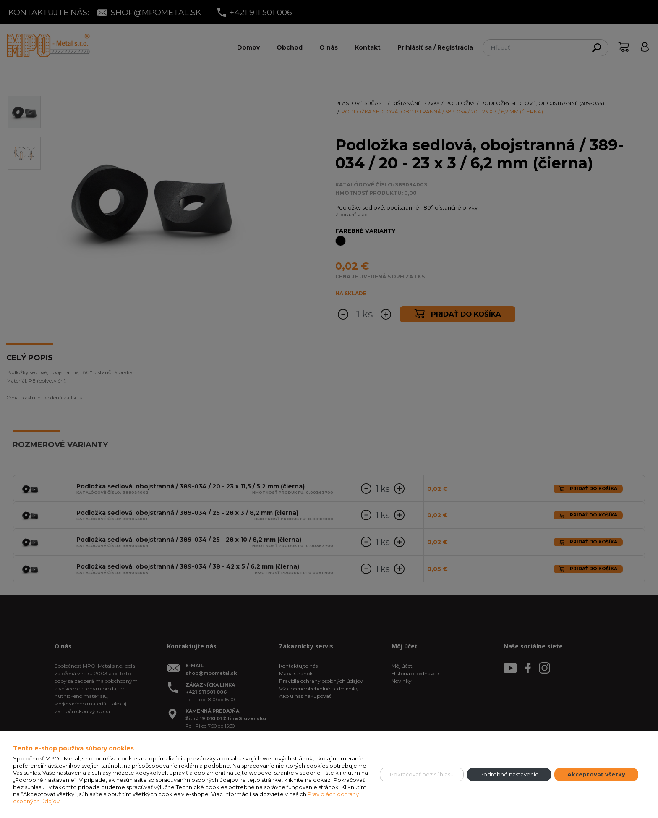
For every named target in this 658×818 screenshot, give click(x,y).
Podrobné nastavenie (509, 774)
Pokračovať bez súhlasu (422, 774)
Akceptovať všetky (596, 774)
